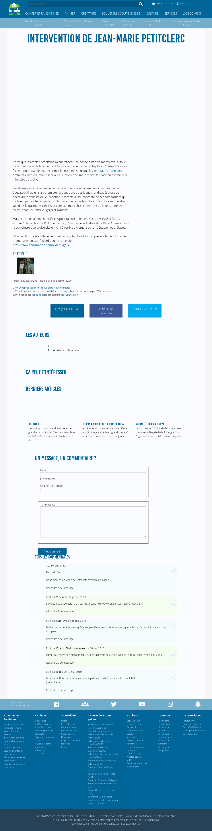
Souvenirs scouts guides (121, 13)
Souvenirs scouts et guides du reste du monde (103, 801)
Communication (69, 727)
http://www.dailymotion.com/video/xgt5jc (41, 245)
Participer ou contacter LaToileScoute (194, 732)
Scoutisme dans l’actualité (135, 725)
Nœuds (7, 734)
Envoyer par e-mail (67, 309)
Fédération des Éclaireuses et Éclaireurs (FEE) (102, 762)
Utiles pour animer (163, 729)
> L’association (192, 715)
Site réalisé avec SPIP (110, 816)
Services (170, 13)
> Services (164, 715)
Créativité (88, 13)
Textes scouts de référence (135, 742)
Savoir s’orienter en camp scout (13, 752)
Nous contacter (167, 816)
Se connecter (48, 479)
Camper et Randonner (42, 13)
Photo (64, 720)
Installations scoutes (14, 737)
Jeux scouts (40, 720)
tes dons (36, 294)
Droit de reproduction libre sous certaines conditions (41, 287)
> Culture (132, 715)
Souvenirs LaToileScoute (100, 796)
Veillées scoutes (43, 724)
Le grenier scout (135, 730)
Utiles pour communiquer (165, 735)
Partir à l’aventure (12, 727)
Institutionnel (189, 720)
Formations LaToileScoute (165, 722)
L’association (192, 13)
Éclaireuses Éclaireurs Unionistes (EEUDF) (99, 749)
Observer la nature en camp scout (15, 759)
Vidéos (130, 760)
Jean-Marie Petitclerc (108, 171)
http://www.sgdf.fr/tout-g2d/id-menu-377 (120, 603)
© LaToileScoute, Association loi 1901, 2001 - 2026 (65, 816)
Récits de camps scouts (99, 731)
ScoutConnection (68, 294)
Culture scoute (134, 753)
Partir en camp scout (14, 724)
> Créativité (68, 715)
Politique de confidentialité (140, 816)
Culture (152, 13)
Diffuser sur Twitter (145, 309)
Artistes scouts (134, 756)
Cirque (64, 746)
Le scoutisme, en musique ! (135, 748)
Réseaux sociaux (69, 730)
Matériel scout (11, 731)
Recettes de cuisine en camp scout (15, 765)
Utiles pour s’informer (163, 742)
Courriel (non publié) (51, 485)
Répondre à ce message (60, 588)
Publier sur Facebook (106, 311)
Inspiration (132, 737)
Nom (43, 470)
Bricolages (66, 737)
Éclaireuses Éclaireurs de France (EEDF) (100, 736)
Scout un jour (133, 720)
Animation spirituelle (40, 752)
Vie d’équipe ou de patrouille (44, 732)
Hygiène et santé (43, 743)
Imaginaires (40, 746)
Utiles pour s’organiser (163, 748)
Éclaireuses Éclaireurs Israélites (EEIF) (99, 742)
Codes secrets (68, 733)
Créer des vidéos (69, 724)
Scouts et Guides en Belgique (102, 780)
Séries (130, 733)
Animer (70, 13)
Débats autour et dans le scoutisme (138, 765)
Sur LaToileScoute (192, 727)
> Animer (40, 715)
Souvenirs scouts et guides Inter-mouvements (101, 726)
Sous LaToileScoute (192, 724)
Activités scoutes (43, 727)
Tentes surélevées (13, 747)
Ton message (47, 504)
